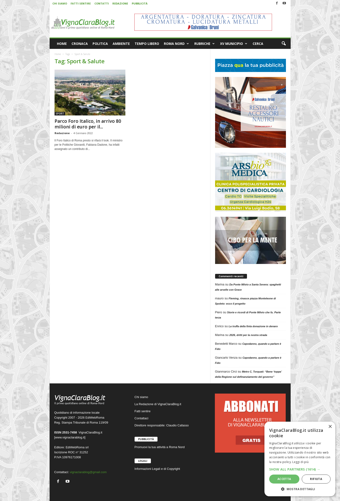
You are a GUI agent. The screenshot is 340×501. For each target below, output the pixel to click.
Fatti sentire (143, 411)
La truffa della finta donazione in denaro (253, 326)
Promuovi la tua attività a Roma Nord (160, 447)
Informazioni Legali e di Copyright (157, 469)
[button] (283, 43)
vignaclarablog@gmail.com (88, 472)
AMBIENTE (121, 43)
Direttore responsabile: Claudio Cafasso (162, 425)
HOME (62, 43)
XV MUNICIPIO (233, 43)
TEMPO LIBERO (147, 43)
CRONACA (80, 43)
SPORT (60, 113)
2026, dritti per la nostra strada (248, 335)
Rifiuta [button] (316, 479)
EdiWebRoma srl (77, 447)
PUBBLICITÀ (140, 3)
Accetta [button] (284, 479)
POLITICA (100, 43)
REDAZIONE (120, 3)
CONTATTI (101, 3)
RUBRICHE (204, 43)
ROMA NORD (176, 43)
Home (58, 54)
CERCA (258, 43)
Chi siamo (141, 397)
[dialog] (299, 459)
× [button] (330, 427)
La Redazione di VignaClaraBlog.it (158, 404)
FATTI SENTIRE (81, 3)
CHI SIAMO (59, 3)
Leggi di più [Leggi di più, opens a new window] (300, 462)
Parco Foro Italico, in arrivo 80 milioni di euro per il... (88, 124)
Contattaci (142, 418)
